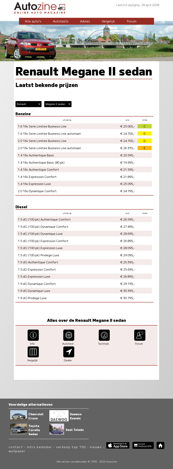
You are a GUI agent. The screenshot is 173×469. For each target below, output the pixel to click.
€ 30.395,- (127, 291)
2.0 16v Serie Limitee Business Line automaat (49, 148)
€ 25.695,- (127, 269)
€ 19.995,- (127, 162)
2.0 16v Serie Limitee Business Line (42, 141)
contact (16, 447)
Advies (85, 21)
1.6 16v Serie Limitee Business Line (42, 126)
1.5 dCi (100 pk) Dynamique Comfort (43, 226)
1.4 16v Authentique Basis (36, 155)
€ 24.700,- (127, 133)
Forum (131, 21)
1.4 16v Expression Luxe (34, 184)
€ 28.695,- (127, 233)
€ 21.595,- (127, 169)
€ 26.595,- (127, 219)
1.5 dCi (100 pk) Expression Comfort (43, 241)
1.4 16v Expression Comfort (37, 177)
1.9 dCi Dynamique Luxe (34, 291)
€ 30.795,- (127, 298)
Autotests (60, 21)
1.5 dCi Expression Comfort (37, 269)
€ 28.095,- (127, 248)
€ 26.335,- (127, 148)
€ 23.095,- (127, 184)
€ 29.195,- (127, 284)
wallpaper (17, 451)
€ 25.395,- (127, 262)
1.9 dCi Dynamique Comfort (37, 284)
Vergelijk (108, 21)
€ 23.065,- (127, 126)
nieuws (96, 447)
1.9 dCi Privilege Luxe (32, 298)
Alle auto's (33, 21)
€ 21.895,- (127, 177)
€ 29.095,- (127, 255)
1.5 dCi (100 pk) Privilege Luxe (38, 255)
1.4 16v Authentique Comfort (38, 169)
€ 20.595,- (127, 155)
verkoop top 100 (71, 447)
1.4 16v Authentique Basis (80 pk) (41, 162)
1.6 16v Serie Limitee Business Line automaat (49, 133)
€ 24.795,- (127, 191)
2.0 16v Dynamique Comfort (37, 191)
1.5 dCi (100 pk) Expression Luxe (40, 248)
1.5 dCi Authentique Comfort (38, 262)
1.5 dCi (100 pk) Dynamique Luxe (40, 233)
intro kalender (39, 447)
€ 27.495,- (127, 226)
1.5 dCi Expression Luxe (34, 276)
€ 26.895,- (127, 241)
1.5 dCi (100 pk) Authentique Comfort (44, 219)
